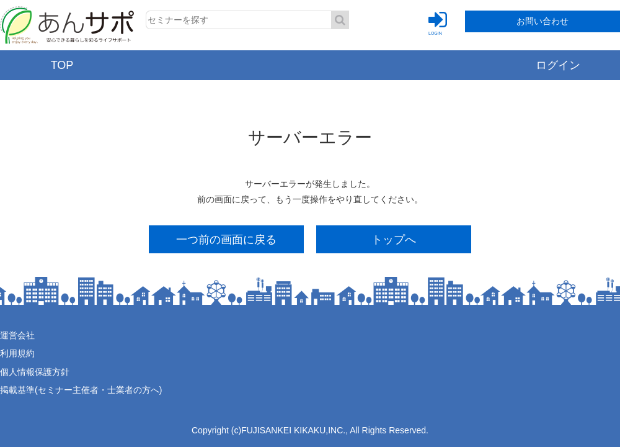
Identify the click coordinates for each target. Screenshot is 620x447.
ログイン (558, 65)
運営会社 (17, 335)
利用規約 (17, 353)
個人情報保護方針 (34, 372)
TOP (62, 65)
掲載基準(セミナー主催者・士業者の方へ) (81, 390)
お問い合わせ (542, 21)
